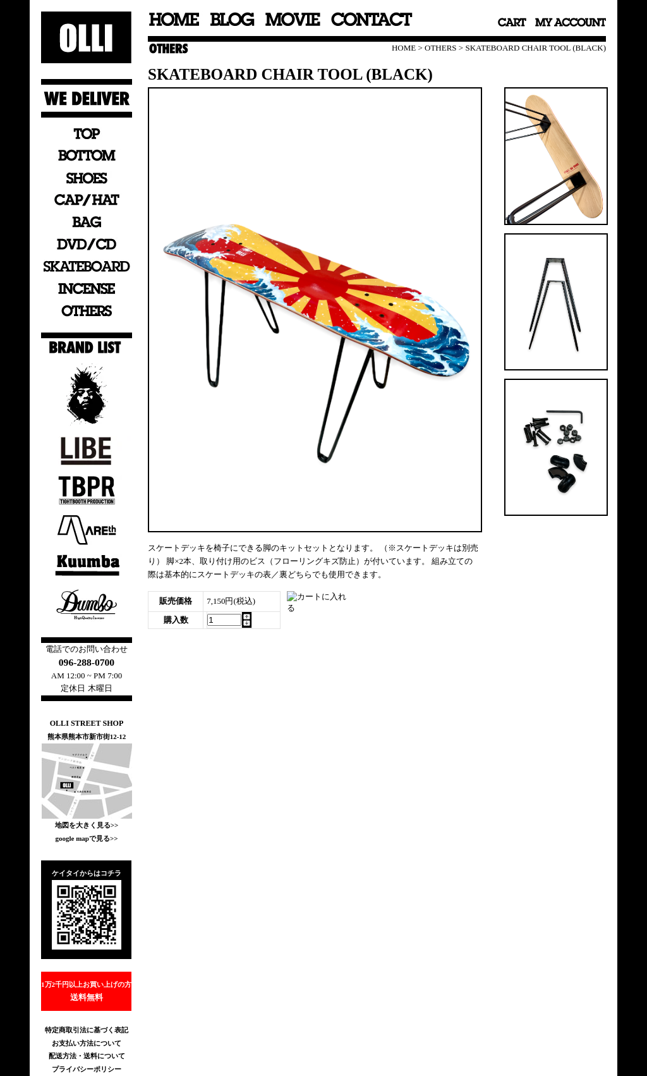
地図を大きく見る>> (87, 825)
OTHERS (441, 47)
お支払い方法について (86, 1043)
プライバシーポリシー (86, 1069)
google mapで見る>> (86, 838)
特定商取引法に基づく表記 (86, 1030)
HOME (404, 47)
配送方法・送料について (87, 1056)
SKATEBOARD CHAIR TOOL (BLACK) (535, 47)
